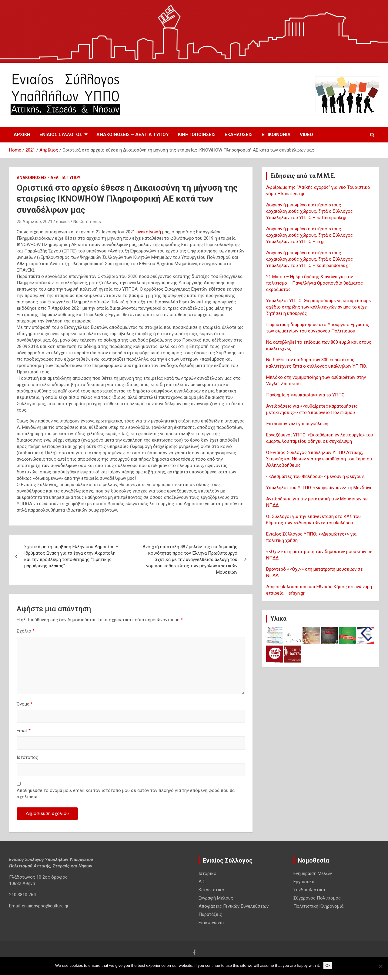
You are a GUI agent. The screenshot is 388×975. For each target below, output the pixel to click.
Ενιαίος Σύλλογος (60, 134)
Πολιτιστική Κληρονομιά (318, 906)
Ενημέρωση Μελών (312, 873)
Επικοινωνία (276, 134)
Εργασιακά (303, 881)
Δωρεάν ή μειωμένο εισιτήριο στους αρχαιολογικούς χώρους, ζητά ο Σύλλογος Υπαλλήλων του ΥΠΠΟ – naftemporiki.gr (309, 211)
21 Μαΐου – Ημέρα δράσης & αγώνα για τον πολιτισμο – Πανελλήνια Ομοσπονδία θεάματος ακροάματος (314, 283)
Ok (327, 965)
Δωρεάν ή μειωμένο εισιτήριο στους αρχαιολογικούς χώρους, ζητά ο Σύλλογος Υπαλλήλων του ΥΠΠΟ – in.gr (309, 235)
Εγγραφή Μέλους (216, 898)
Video (306, 134)
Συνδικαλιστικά (309, 890)
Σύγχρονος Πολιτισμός (317, 898)
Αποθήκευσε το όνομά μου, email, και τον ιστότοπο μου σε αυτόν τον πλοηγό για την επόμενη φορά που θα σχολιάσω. (126, 794)
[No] (380, 966)
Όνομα (25, 704)
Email (24, 730)
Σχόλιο (26, 631)
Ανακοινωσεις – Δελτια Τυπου (132, 134)
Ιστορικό (207, 873)
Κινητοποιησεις (197, 134)
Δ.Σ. (202, 881)
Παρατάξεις (210, 914)
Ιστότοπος (27, 757)
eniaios (63, 221)
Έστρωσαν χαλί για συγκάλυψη (297, 423)
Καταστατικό (211, 890)
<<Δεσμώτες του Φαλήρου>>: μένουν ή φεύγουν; (315, 476)
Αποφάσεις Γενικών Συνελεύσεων (234, 906)
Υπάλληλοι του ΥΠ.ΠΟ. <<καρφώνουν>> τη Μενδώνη (319, 487)
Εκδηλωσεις (239, 134)
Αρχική (22, 134)
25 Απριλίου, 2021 (34, 221)
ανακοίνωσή (149, 232)
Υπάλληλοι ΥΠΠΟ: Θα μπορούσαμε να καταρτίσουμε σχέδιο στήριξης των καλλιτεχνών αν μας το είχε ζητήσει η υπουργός (318, 307)
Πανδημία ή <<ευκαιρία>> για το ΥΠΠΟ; (306, 395)
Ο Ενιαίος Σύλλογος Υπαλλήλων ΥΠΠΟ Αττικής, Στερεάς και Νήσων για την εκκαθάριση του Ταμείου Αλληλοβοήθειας (319, 459)
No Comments (87, 221)
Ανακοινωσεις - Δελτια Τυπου (48, 177)
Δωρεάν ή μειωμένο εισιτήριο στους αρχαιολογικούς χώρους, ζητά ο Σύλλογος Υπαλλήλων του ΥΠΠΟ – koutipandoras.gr (309, 259)
